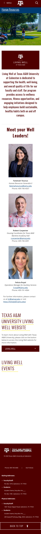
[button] (37, 3)
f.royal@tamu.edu (20, 287)
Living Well (20, 348)
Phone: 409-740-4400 (11, 468)
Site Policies (29, 468)
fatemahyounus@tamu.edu (20, 186)
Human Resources (10, 9)
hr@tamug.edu (14, 299)
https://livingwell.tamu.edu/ (14, 302)
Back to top (20, 526)
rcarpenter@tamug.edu (20, 238)
